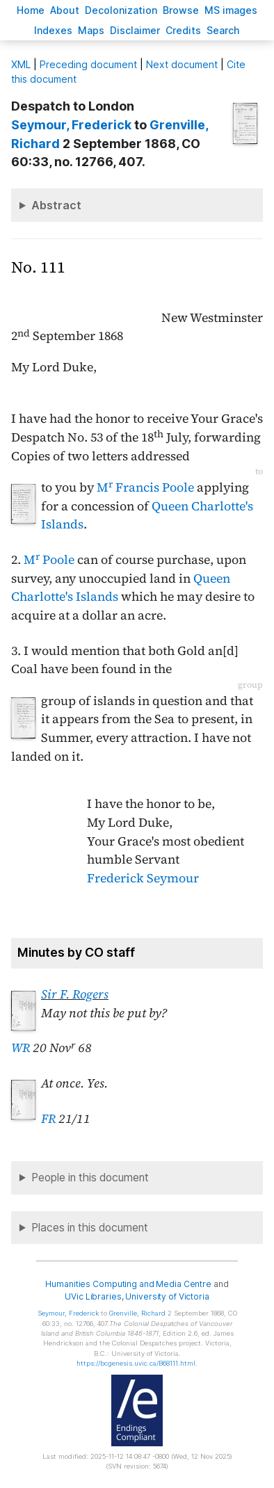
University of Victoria (167, 1296)
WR (20, 1048)
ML (21, 64)
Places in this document (89, 1227)
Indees (53, 30)
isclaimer (135, 30)
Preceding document (88, 64)
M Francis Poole (145, 487)
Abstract (56, 205)
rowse (181, 10)
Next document (182, 64)
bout (64, 10)
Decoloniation (121, 10)
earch (223, 30)
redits (183, 30)
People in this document (90, 1177)
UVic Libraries (93, 1296)
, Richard (137, 1313)
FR (48, 1118)
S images (230, 10)
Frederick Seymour (143, 878)
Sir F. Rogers (74, 994)
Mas (91, 30)
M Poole (49, 559)
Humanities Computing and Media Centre (128, 1284)
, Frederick (71, 125)
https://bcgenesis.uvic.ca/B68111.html (135, 1363)
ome (31, 10)
